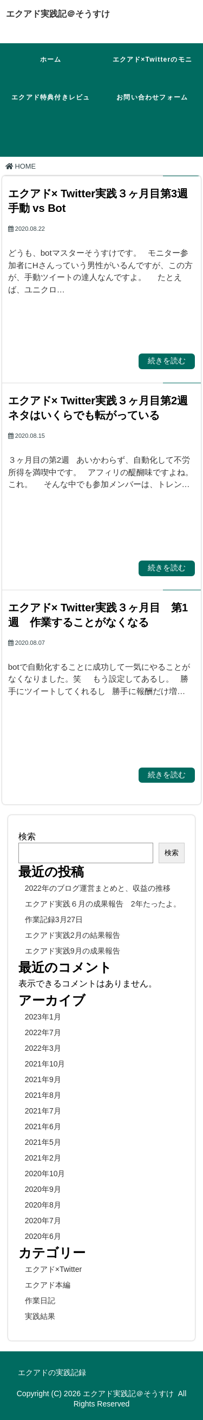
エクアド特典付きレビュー (50, 106)
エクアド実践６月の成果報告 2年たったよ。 (103, 903)
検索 (27, 836)
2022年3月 (43, 1048)
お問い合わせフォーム (152, 97)
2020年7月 (43, 1220)
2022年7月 (43, 1032)
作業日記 (40, 1300)
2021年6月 (43, 1126)
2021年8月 (43, 1095)
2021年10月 (45, 1063)
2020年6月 (43, 1236)
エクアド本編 (47, 1285)
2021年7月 (43, 1110)
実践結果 (40, 1316)
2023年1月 (43, 1016)
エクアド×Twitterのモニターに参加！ (152, 68)
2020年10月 (45, 1173)
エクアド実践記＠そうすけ (58, 13)
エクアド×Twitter (53, 1269)
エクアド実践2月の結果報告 (72, 935)
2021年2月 (43, 1158)
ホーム (51, 59)
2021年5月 (43, 1142)
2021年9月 (43, 1079)
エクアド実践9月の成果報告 (72, 950)
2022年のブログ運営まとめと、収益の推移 (98, 888)
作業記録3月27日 (54, 919)
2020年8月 (43, 1205)
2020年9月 (43, 1189)
